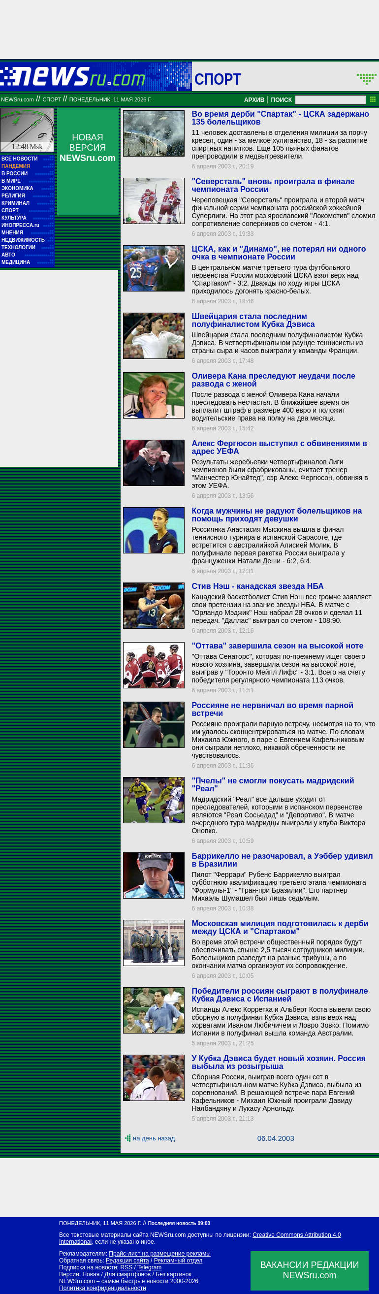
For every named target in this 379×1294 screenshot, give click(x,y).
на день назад (154, 1138)
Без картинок (173, 1274)
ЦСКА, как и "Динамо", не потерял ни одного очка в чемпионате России (278, 253)
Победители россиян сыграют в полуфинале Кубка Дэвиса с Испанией (279, 995)
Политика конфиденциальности (102, 1288)
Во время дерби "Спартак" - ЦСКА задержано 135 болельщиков (280, 118)
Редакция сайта (127, 1260)
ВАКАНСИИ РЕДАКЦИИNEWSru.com (309, 1270)
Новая (90, 1274)
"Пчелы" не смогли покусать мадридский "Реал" (272, 784)
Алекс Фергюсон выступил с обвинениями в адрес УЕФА (279, 447)
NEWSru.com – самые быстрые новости (113, 1281)
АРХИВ (254, 100)
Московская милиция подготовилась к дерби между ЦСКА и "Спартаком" (279, 927)
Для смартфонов (127, 1274)
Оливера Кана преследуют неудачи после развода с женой (273, 380)
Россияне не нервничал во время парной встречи (272, 709)
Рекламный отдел (178, 1260)
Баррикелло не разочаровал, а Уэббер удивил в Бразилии (282, 860)
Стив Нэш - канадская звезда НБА (257, 586)
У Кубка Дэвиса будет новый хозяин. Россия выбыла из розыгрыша (278, 1062)
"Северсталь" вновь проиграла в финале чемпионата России (272, 185)
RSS (126, 1267)
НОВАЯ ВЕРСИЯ (88, 147)
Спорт (217, 78)
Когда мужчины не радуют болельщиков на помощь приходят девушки (276, 515)
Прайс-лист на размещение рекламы (160, 1253)
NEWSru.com (17, 99)
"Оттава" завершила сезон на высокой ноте (277, 646)
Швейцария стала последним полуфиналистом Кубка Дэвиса (253, 320)
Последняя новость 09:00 (179, 1223)
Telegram (149, 1267)
